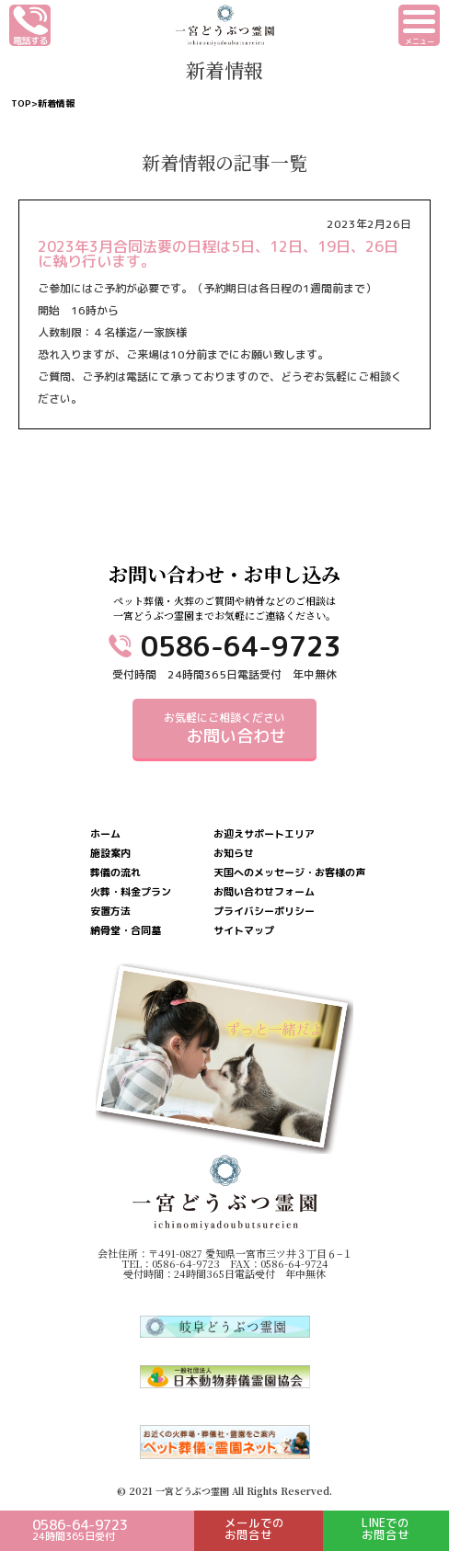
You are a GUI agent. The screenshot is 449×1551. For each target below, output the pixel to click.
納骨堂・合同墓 (125, 931)
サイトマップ (243, 931)
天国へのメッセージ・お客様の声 (289, 873)
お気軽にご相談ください (224, 728)
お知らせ (233, 854)
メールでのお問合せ (254, 1529)
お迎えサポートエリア (264, 834)
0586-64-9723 (241, 646)
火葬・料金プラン (130, 892)
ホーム (105, 834)
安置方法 (110, 912)
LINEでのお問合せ (385, 1529)
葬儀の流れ (115, 873)
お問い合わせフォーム (264, 892)
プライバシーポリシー (264, 912)
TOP (21, 103)
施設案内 (110, 854)
